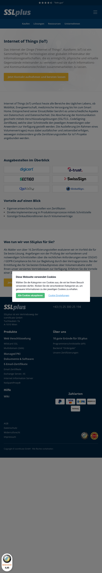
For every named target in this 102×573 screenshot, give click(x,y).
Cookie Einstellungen (59, 295)
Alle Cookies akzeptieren (30, 295)
